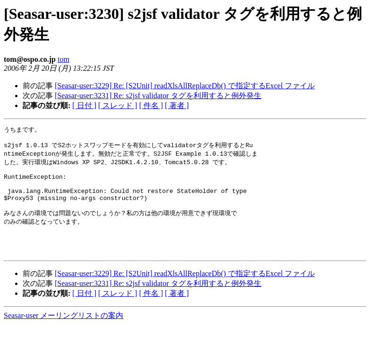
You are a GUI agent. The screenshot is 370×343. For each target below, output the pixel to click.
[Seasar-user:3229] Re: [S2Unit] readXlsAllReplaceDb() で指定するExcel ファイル (185, 86)
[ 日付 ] (84, 105)
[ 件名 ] (151, 105)
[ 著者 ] (177, 105)
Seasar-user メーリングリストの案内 (63, 334)
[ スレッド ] (117, 105)
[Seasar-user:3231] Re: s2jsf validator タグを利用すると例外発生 (158, 96)
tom (63, 59)
